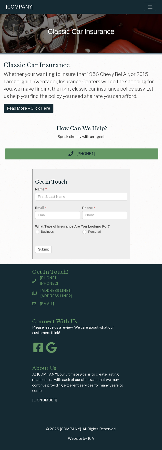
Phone (88, 208)
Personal (91, 232)
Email (41, 208)
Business (44, 232)
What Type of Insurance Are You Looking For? (72, 226)
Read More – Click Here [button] (28, 108)
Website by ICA (81, 438)
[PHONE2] (49, 283)
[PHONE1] (49, 278)
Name (41, 189)
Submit (43, 249)
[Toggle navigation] (150, 7)
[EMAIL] (47, 304)
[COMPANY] (20, 7)
